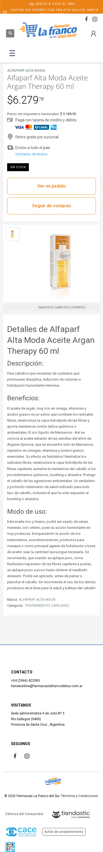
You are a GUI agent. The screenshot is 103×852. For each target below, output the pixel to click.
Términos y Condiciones (79, 796)
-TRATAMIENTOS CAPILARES (46, 605)
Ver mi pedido (51, 186)
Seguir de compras (51, 205)
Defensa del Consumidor (24, 814)
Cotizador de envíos (31, 154)
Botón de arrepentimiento (63, 832)
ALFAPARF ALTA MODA (37, 599)
